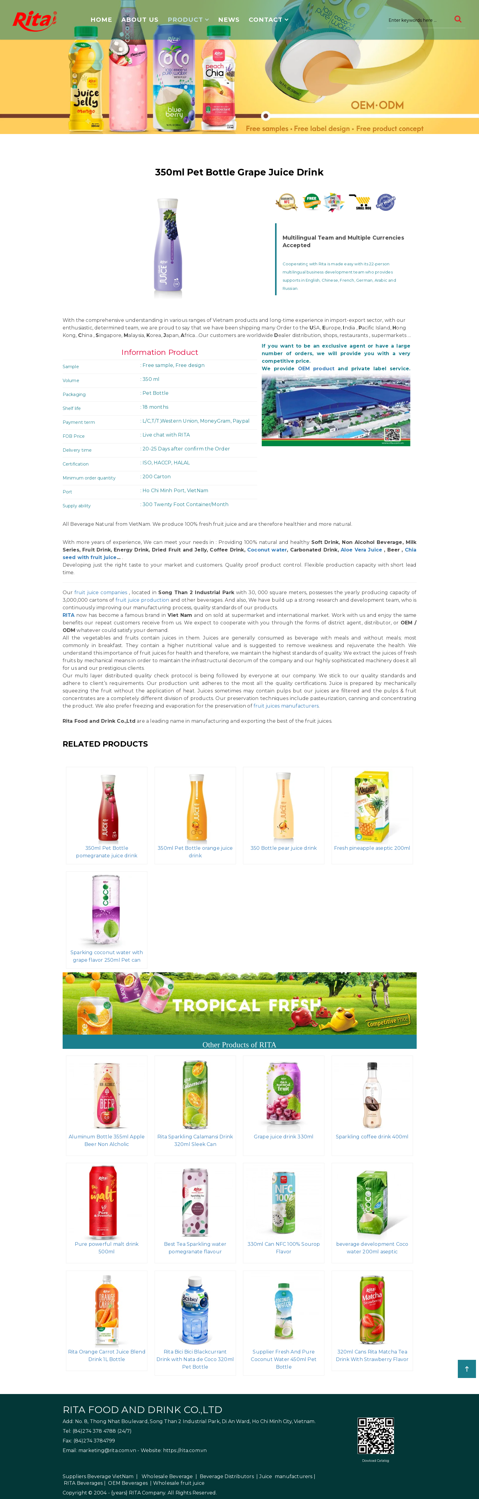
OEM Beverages (128, 1483)
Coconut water (266, 550)
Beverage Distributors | (229, 1476)
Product (185, 19)
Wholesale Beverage (167, 1476)
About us (140, 19)
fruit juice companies (100, 592)
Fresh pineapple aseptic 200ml (372, 848)
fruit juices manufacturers (286, 706)
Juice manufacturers (286, 1476)
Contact (266, 19)
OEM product (316, 368)
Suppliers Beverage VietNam (98, 1476)
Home (101, 19)
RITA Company (147, 1493)
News (229, 19)
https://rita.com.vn (185, 1450)
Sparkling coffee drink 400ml (372, 1137)
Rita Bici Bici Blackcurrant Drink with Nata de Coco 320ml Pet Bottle (195, 1359)
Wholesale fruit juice (179, 1483)
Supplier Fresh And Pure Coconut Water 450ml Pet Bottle (284, 1359)
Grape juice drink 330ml (284, 1137)
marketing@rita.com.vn (107, 1450)
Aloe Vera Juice (361, 550)
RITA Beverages (83, 1483)
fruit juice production (142, 600)
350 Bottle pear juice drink (284, 848)
